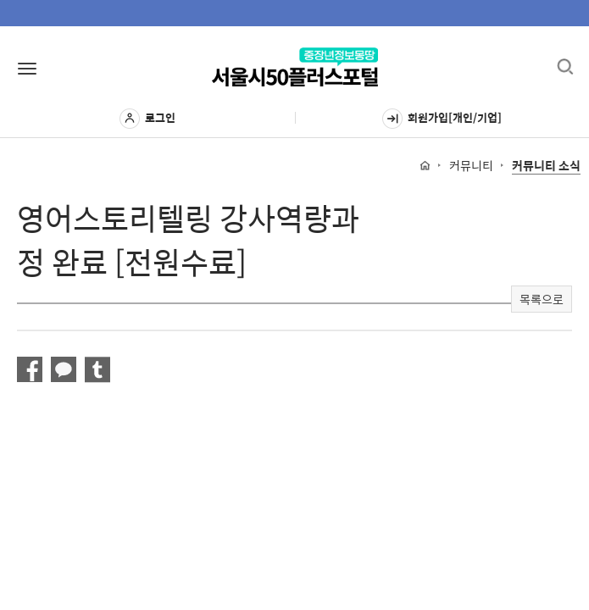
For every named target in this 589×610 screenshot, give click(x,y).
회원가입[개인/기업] (442, 118)
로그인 (147, 118)
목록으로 (542, 299)
